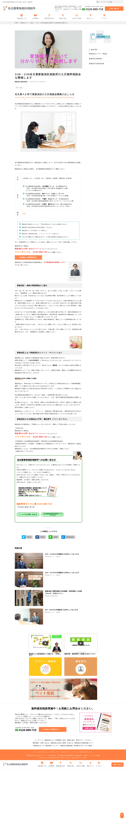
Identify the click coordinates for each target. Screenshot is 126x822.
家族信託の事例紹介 (96, 58)
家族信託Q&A (60, 763)
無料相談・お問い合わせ (41, 743)
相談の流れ (71, 740)
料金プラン (80, 740)
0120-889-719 (40, 252)
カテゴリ (94, 49)
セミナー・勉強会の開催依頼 (63, 745)
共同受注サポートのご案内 (83, 745)
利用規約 (81, 752)
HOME (16, 22)
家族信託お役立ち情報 (58, 743)
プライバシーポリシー (72, 752)
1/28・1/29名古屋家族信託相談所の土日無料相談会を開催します (52, 22)
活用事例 (58, 740)
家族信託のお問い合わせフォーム (28, 249)
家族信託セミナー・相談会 (27, 22)
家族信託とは (49, 740)
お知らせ (70, 743)
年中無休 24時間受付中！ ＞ (52, 729)
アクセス (88, 740)
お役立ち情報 (80, 763)
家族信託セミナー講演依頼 (42, 745)
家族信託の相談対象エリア (84, 743)
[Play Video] (45, 643)
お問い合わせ (114, 8)
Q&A (64, 740)
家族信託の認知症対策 (21, 81)
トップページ (39, 740)
